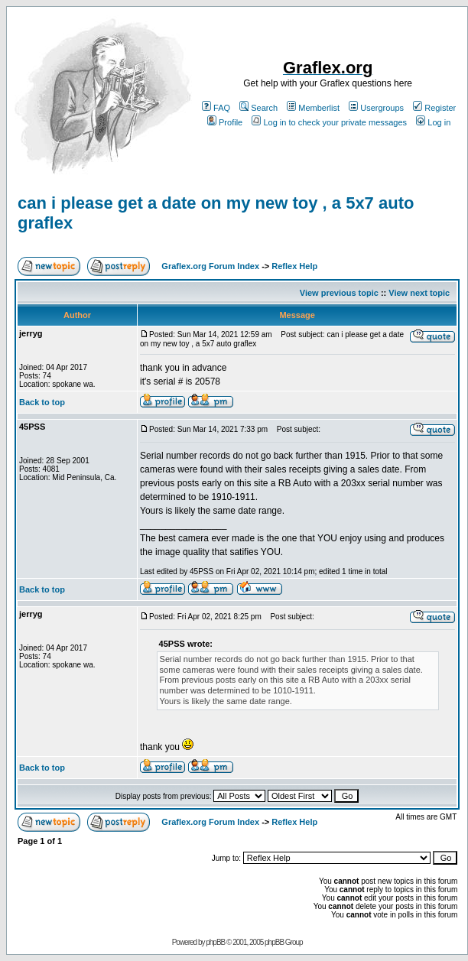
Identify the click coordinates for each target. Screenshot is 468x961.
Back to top (42, 402)
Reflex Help (294, 266)
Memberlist (313, 107)
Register (434, 107)
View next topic (419, 292)
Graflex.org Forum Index (210, 266)
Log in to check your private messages (329, 122)
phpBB (215, 942)
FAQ (216, 107)
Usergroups (376, 107)
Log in (433, 122)
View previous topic (339, 292)
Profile (224, 122)
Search (258, 107)
